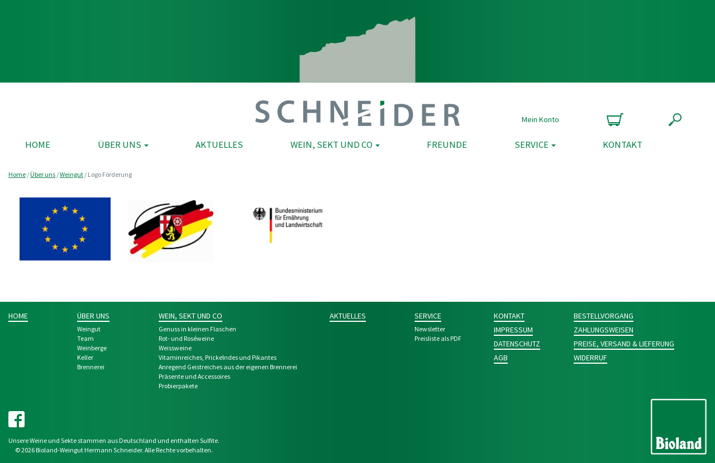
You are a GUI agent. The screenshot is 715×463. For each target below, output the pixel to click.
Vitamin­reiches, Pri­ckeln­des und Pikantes (218, 357)
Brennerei (90, 367)
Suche (675, 119)
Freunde (447, 144)
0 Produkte (613, 119)
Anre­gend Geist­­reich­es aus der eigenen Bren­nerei (228, 367)
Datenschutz (517, 344)
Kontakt (622, 144)
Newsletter (429, 329)
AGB (501, 358)
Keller (85, 357)
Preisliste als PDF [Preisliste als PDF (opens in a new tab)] (437, 338)
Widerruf (590, 358)
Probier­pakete (178, 386)
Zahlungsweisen (603, 330)
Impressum (513, 330)
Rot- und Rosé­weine (186, 338)
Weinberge (92, 348)
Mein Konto (540, 119)
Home (37, 144)
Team (85, 338)
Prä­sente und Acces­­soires (194, 376)
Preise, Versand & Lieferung (624, 344)
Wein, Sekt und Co (335, 144)
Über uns (123, 144)
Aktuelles (219, 144)
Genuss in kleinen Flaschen (197, 329)
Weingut (71, 174)
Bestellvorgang (603, 316)
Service (535, 144)
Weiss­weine (175, 348)
